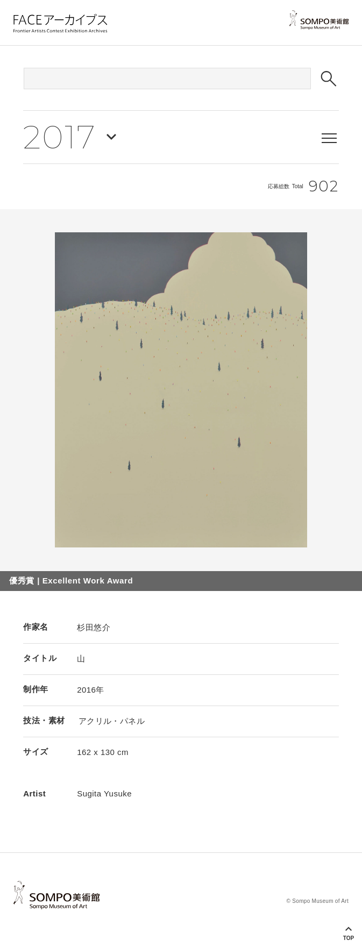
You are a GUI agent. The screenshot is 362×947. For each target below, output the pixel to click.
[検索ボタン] (328, 78)
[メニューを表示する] (329, 138)
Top (348, 938)
